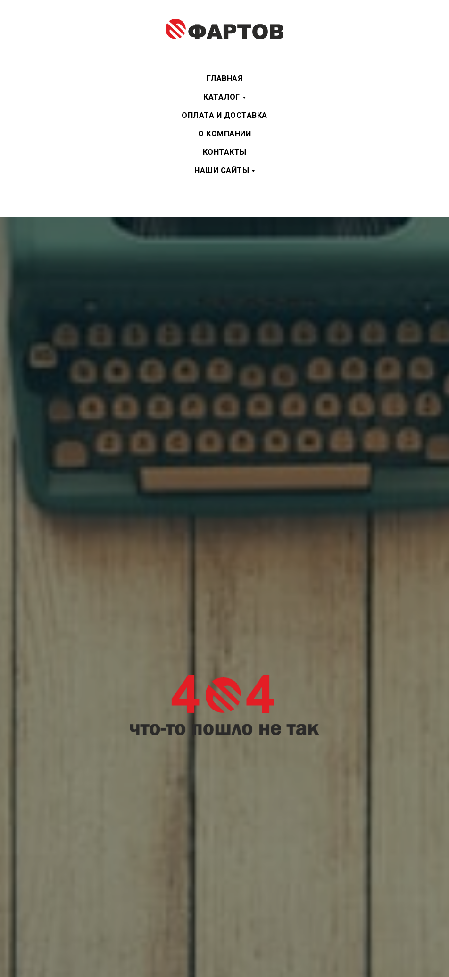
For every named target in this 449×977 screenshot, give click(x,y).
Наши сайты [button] (221, 170)
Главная (225, 78)
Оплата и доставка (224, 115)
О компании (224, 133)
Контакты (225, 152)
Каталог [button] (221, 96)
